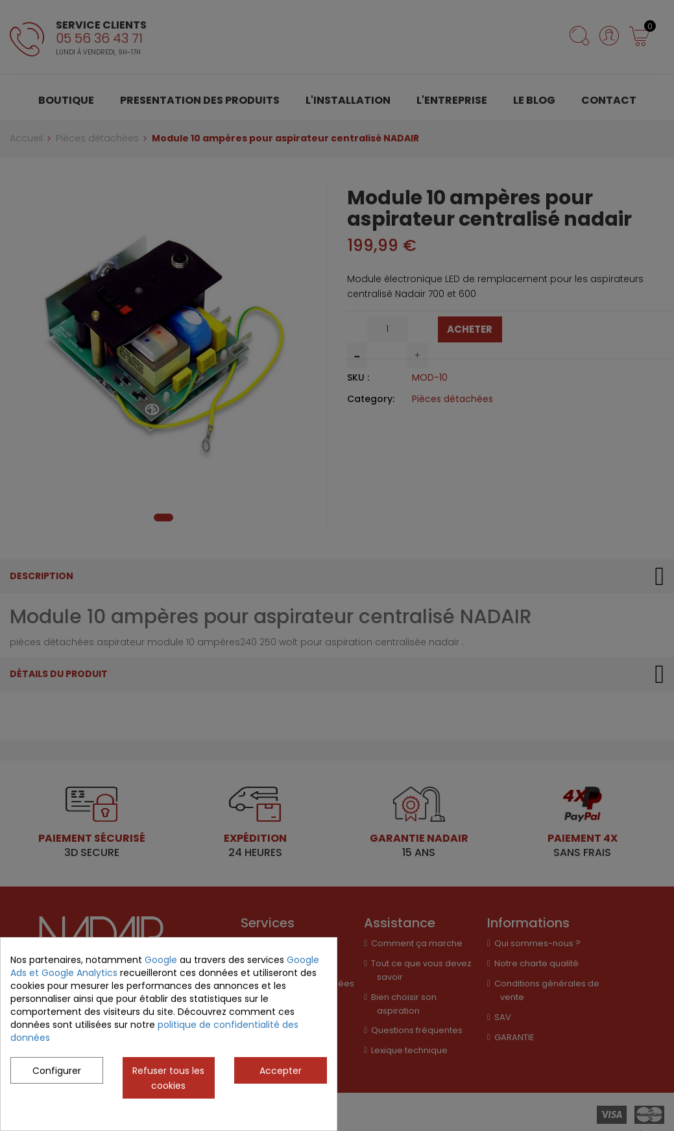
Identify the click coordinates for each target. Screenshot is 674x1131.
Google (161, 959)
